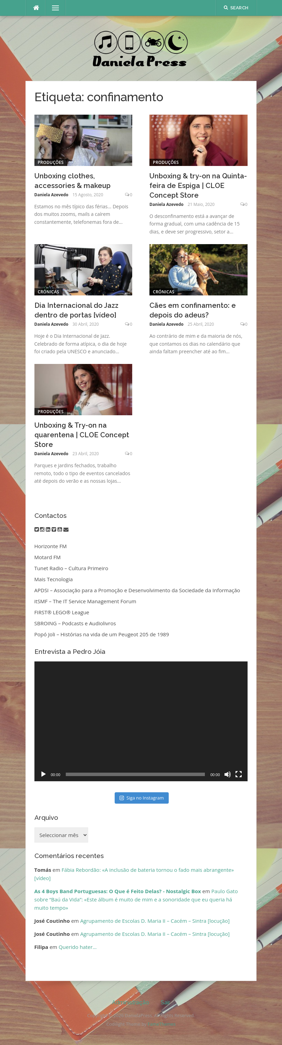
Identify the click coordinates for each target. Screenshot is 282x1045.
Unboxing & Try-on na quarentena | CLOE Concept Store (81, 435)
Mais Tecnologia (53, 579)
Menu (53, 7)
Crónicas (48, 292)
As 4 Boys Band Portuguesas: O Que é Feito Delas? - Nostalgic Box (117, 891)
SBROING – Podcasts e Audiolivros (75, 623)
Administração (130, 1002)
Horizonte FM (50, 546)
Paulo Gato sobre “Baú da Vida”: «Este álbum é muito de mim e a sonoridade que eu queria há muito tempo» (136, 899)
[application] (141, 721)
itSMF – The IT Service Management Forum (85, 601)
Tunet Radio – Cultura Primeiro (71, 568)
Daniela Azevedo (51, 195)
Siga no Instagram (141, 798)
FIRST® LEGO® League (62, 612)
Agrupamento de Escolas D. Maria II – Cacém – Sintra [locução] (155, 920)
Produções (51, 162)
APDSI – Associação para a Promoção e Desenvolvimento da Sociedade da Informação (137, 590)
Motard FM (47, 557)
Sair (165, 1002)
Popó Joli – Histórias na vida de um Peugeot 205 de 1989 (101, 634)
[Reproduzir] (43, 774)
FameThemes (162, 1024)
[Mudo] (227, 774)
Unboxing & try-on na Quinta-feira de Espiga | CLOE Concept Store (198, 185)
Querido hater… (77, 946)
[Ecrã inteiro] (238, 774)
